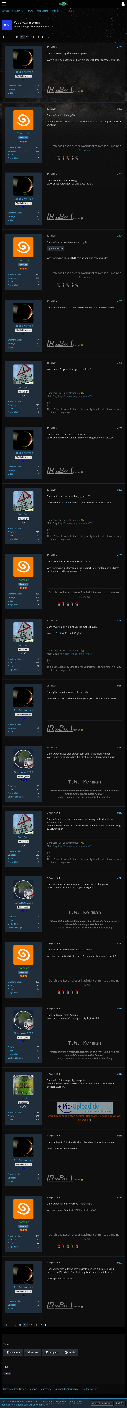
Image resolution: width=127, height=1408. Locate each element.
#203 (119, 174)
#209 (119, 555)
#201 (119, 47)
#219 (119, 1197)
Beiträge (11, 89)
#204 (119, 235)
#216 (119, 1008)
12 (27, 36)
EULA (82, 150)
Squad (56, 756)
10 (17, 36)
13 (32, 36)
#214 (119, 877)
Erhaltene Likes (14, 85)
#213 (119, 812)
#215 (119, 943)
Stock (66, 502)
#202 (119, 108)
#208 (119, 489)
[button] (123, 3)
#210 (119, 620)
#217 (119, 1073)
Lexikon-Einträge (15, 796)
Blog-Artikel (13, 158)
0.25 (88, 561)
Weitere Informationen (102, 1403)
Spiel (7, 1373)
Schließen (120, 1403)
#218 (119, 1135)
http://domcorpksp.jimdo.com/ (74, 396)
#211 (119, 685)
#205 (119, 301)
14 (37, 36)
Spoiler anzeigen (55, 248)
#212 (119, 747)
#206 (119, 362)
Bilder (10, 93)
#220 (119, 1262)
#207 (119, 428)
